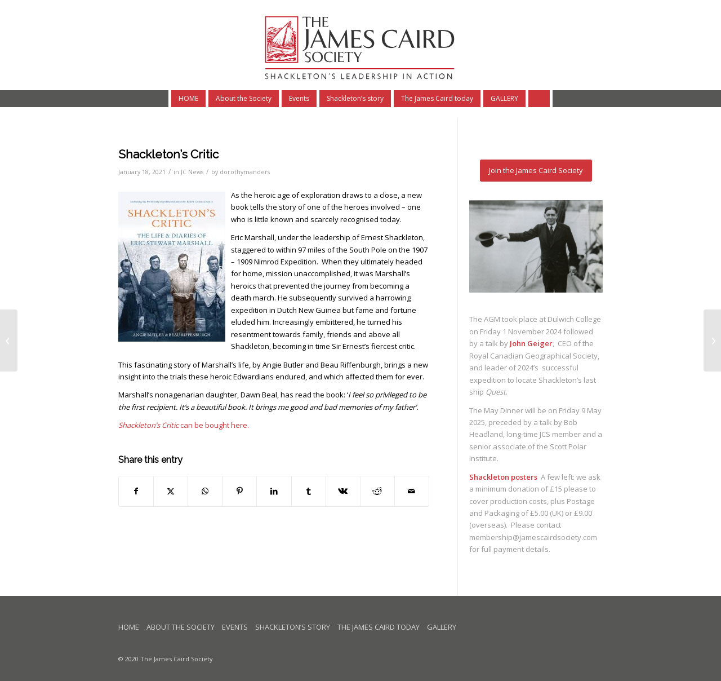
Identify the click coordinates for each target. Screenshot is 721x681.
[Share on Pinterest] (239, 491)
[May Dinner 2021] (712, 340)
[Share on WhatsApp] (205, 491)
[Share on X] (171, 491)
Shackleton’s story (292, 627)
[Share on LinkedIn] (274, 491)
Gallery (441, 627)
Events (235, 627)
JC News (192, 172)
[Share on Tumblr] (309, 491)
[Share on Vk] (343, 491)
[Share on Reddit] (377, 491)
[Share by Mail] (412, 491)
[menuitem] (187, 98)
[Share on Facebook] (136, 491)
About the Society (180, 627)
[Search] (540, 98)
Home (128, 627)
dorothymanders (245, 172)
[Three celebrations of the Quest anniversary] (8, 340)
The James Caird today (378, 627)
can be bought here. (183, 425)
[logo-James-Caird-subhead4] (360, 45)
